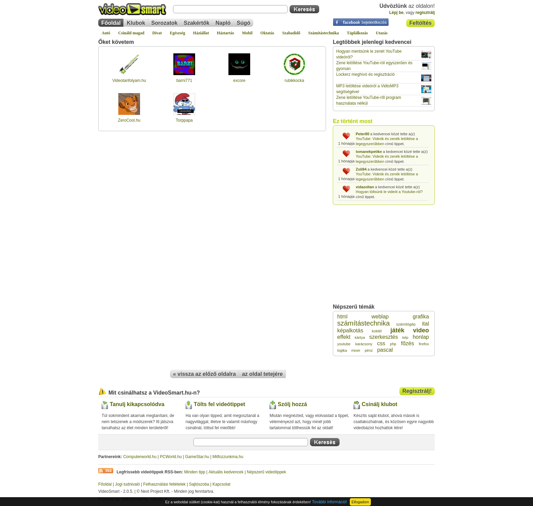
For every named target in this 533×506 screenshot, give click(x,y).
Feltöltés (420, 23)
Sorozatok (164, 23)
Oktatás (267, 33)
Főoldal (111, 23)
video (421, 330)
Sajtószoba (199, 484)
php (393, 344)
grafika (421, 316)
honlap (421, 337)
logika (342, 350)
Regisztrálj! (417, 391)
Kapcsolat (221, 484)
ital (425, 324)
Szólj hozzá (292, 404)
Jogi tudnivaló (127, 484)
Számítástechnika (323, 33)
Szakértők (196, 23)
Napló (223, 23)
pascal (385, 350)
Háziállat (201, 33)
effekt (343, 337)
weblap (380, 316)
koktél (377, 331)
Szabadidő (291, 33)
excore (239, 80)
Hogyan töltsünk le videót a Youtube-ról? (389, 192)
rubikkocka (294, 80)
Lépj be (396, 12)
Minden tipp (194, 472)
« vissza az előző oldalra (204, 374)
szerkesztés (383, 337)
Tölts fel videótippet (219, 404)
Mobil (247, 33)
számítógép (406, 324)
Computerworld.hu (139, 456)
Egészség (177, 33)
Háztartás (225, 33)
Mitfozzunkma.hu (227, 456)
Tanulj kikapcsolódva (137, 404)
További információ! (329, 502)
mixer (355, 350)
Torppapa (184, 120)
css (381, 343)
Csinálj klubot (379, 404)
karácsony (363, 344)
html (342, 316)
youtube (343, 344)
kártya (360, 337)
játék (397, 330)
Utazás (382, 33)
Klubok (136, 23)
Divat (157, 33)
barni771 (184, 80)
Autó (106, 33)
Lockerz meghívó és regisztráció (365, 74)
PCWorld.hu (171, 456)
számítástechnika (363, 323)
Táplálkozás (357, 33)
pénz (369, 350)
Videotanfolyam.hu (129, 80)
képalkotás (350, 330)
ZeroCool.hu (129, 120)
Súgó (244, 23)
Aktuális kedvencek (226, 472)
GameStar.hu (197, 456)
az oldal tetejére (262, 374)
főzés (407, 343)
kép (405, 337)
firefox (424, 344)
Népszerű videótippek (266, 472)
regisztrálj (425, 12)
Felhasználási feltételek (164, 484)
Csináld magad (131, 33)
